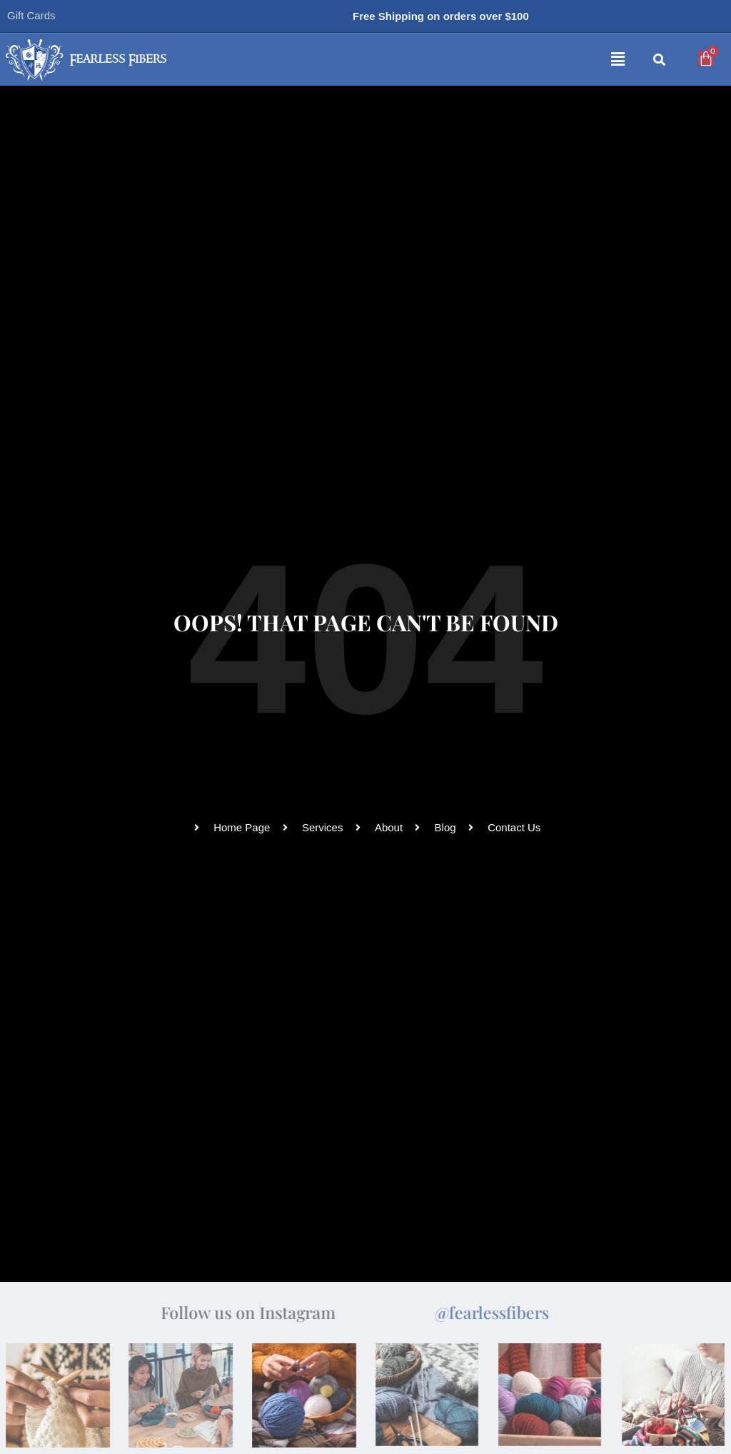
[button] (445, 60)
